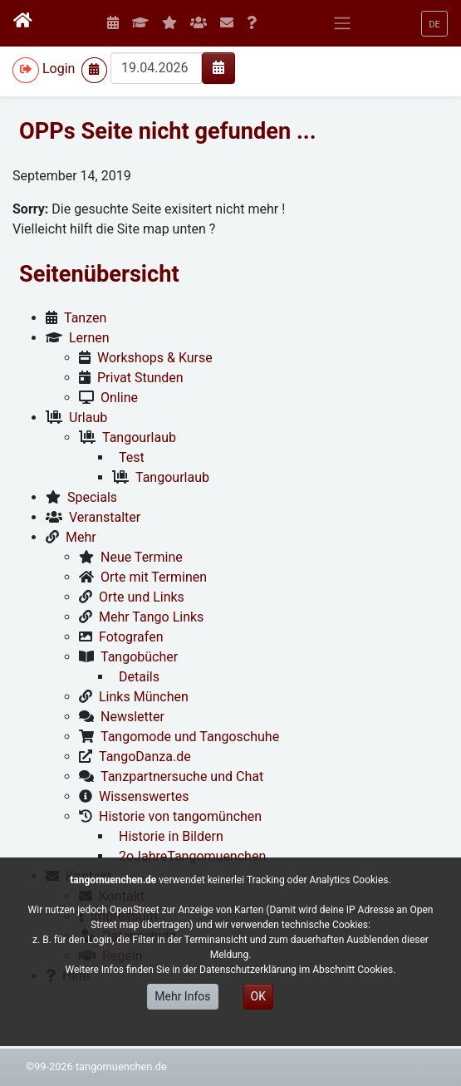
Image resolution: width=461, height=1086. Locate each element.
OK (258, 996)
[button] (434, 24)
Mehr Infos (182, 996)
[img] (218, 67)
